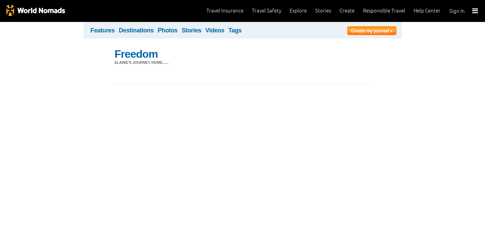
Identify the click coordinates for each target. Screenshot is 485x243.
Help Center (427, 11)
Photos (167, 30)
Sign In (457, 11)
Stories (323, 11)
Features (103, 30)
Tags (234, 30)
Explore (298, 11)
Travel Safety (266, 11)
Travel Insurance (225, 11)
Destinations (136, 30)
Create (347, 11)
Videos (215, 30)
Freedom (136, 54)
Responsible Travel (384, 11)
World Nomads (35, 11)
